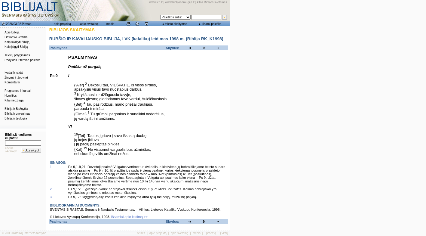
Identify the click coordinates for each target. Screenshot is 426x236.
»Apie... (10, 148)
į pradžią (210, 233)
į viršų (224, 233)
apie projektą (62, 24)
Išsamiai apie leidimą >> (129, 217)
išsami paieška (212, 24)
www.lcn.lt (156, 2)
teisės (141, 233)
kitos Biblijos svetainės (212, 2)
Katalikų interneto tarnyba (29, 233)
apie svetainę (89, 24)
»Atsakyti (11, 151)
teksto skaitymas (176, 24)
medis (110, 24)
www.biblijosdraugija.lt (180, 2)
